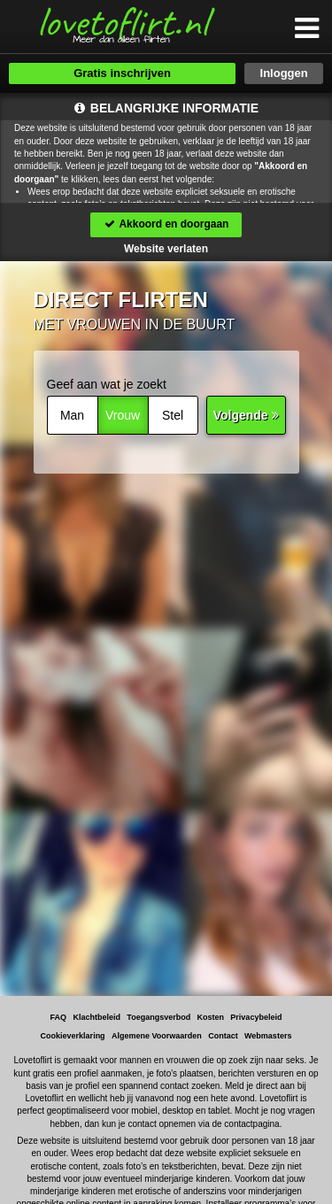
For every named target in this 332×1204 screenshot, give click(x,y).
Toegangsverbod (158, 1017)
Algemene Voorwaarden (157, 1035)
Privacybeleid (256, 1017)
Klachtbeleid (96, 1017)
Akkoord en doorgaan (166, 224)
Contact (223, 1035)
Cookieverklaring (73, 1035)
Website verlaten (166, 249)
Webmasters (267, 1035)
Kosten (211, 1017)
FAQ (58, 1017)
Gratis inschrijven (122, 73)
